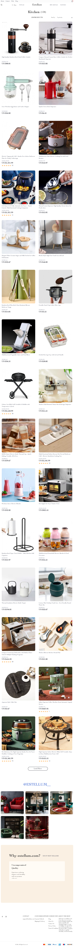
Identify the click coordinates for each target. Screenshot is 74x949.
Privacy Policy (52, 927)
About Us (50, 922)
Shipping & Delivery (40, 922)
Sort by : (53, 18)
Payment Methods (39, 920)
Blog (16, 1)
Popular (21, 5)
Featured (63, 5)
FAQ (12, 1)
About (2, 1)
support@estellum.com (28, 920)
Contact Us (51, 925)
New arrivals (54, 5)
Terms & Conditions (53, 929)
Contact (8, 1)
